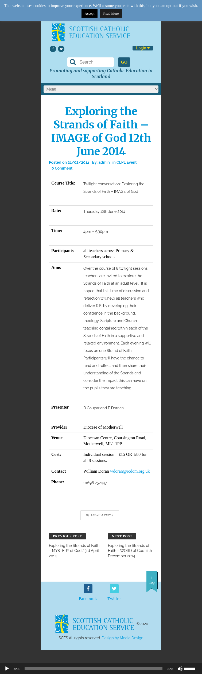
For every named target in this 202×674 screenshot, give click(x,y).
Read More (111, 13)
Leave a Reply (99, 515)
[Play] (7, 668)
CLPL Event (126, 162)
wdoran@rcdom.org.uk (130, 471)
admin (104, 162)
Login (143, 48)
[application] (101, 668)
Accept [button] (90, 13)
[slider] (191, 668)
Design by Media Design (122, 638)
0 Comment (62, 168)
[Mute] (180, 668)
